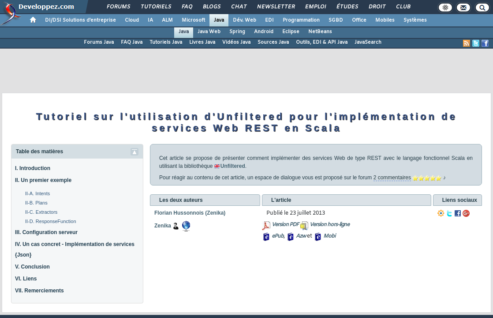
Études (347, 7)
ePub (278, 236)
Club (403, 7)
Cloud (132, 20)
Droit (376, 7)
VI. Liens (26, 279)
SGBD (336, 20)
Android (263, 32)
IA (150, 20)
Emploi (315, 7)
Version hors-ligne (329, 224)
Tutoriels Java (165, 42)
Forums (118, 7)
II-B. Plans (36, 202)
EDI (269, 20)
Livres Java (202, 42)
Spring (237, 32)
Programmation (301, 20)
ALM (167, 20)
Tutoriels (155, 7)
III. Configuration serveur (46, 232)
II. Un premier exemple (43, 180)
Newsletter (275, 7)
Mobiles (385, 20)
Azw (301, 236)
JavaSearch (368, 42)
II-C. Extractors (41, 212)
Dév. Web (244, 20)
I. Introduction (32, 168)
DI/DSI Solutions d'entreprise (80, 20)
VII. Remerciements (39, 291)
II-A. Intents (37, 193)
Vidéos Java (236, 42)
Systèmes (415, 20)
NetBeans (320, 32)
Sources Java (273, 42)
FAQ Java (131, 42)
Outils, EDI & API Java (321, 42)
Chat (238, 7)
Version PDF (285, 224)
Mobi (329, 236)
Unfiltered (232, 166)
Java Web (209, 32)
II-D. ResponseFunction (50, 221)
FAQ (186, 7)
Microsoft (193, 20)
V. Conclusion (32, 267)
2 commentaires (392, 177)
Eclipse (290, 32)
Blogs (211, 7)
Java (219, 20)
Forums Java (99, 42)
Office (359, 20)
